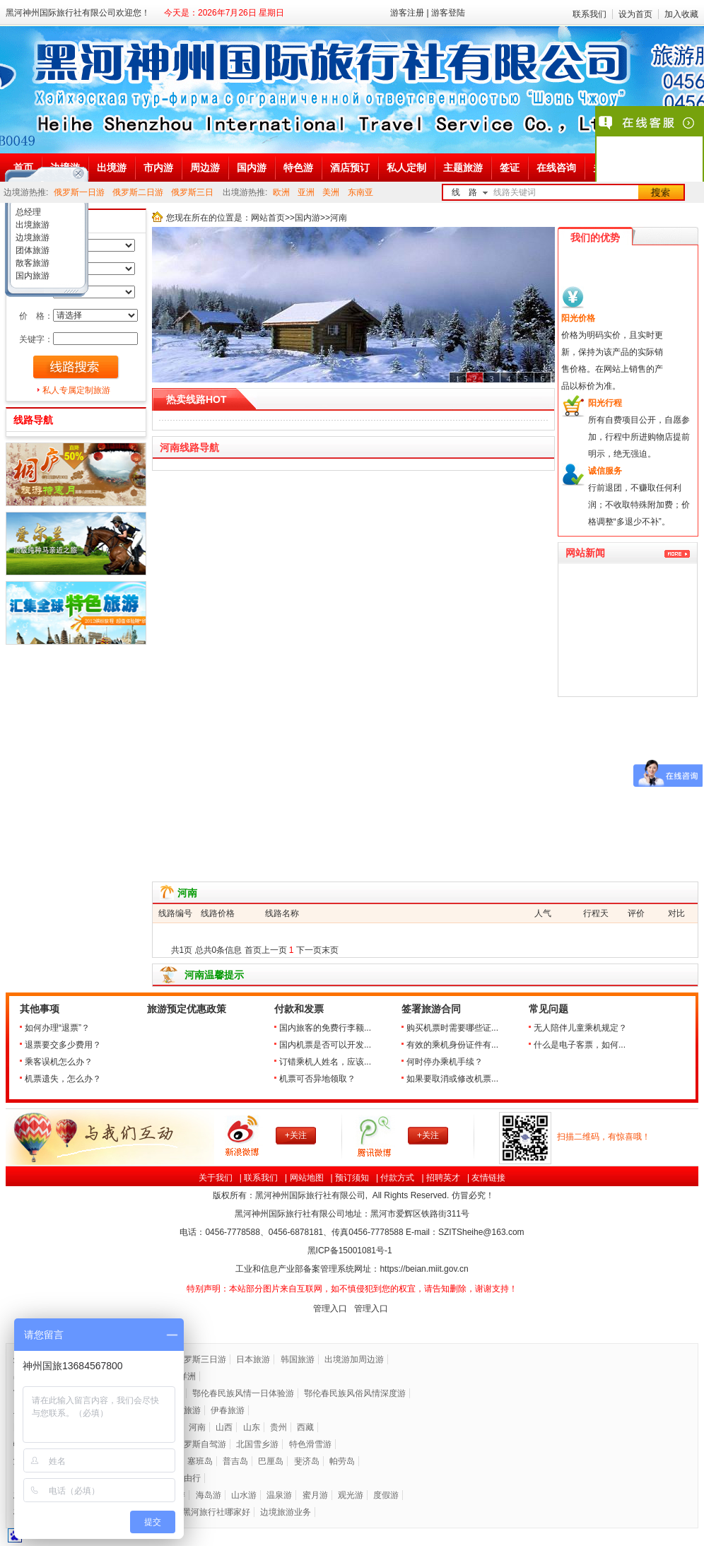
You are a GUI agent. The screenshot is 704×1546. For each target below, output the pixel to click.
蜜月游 (315, 1495)
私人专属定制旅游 (76, 390)
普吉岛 (235, 1461)
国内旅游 (31, 276)
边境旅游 (31, 237)
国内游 (307, 218)
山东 (251, 1427)
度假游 (386, 1495)
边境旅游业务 (285, 1512)
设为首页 (635, 14)
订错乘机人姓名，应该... (325, 1062)
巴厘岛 (270, 1461)
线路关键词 (514, 192)
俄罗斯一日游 (79, 192)
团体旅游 (31, 250)
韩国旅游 (298, 1359)
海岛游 (208, 1495)
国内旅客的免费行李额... (325, 1028)
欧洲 (281, 192)
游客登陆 (448, 13)
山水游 (244, 1495)
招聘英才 (443, 1178)
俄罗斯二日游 (137, 192)
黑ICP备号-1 (350, 1250)
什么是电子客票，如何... (580, 1045)
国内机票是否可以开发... (325, 1045)
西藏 (305, 1427)
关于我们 (216, 1178)
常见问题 (548, 1009)
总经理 (27, 212)
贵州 (278, 1427)
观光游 (350, 1495)
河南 (197, 1427)
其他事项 (39, 1009)
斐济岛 (306, 1461)
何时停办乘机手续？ (444, 1062)
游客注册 (407, 13)
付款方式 (397, 1178)
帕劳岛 (342, 1461)
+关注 (296, 1135)
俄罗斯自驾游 (200, 1444)
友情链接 (488, 1178)
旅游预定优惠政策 (186, 1009)
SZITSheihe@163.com (481, 1232)
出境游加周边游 (354, 1359)
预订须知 (352, 1178)
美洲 (330, 192)
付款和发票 (299, 1009)
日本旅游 (253, 1359)
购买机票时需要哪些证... (452, 1028)
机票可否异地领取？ (317, 1079)
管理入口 (330, 1308)
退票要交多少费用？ (63, 1045)
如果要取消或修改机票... (452, 1079)
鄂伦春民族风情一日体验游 (243, 1393)
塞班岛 (200, 1461)
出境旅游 (31, 225)
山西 (224, 1427)
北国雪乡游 (257, 1444)
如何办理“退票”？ (57, 1028)
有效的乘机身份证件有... (452, 1045)
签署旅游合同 (431, 1009)
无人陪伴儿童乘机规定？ (580, 1028)
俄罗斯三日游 (200, 1359)
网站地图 (307, 1178)
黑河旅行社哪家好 (216, 1512)
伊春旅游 (228, 1410)
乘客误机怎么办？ (59, 1062)
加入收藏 (681, 14)
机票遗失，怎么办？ (63, 1079)
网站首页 (268, 218)
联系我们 (589, 14)
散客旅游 (31, 263)
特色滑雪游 (310, 1444)
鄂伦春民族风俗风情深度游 (355, 1393)
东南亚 (360, 192)
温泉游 (279, 1495)
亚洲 (306, 192)
